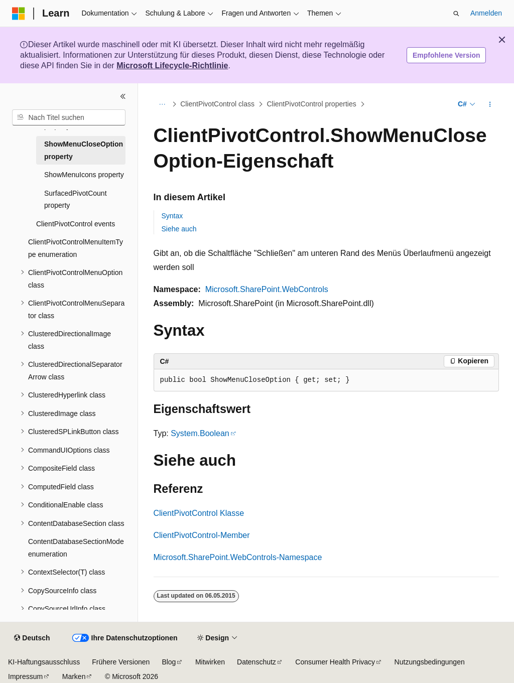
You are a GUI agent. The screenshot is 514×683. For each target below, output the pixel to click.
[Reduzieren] (123, 96)
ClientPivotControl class (217, 104)
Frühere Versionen (121, 662)
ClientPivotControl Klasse (199, 513)
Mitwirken (210, 662)
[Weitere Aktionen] (489, 104)
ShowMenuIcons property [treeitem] (84, 175)
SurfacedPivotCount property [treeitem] (75, 199)
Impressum (25, 676)
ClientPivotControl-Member (202, 535)
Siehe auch (179, 229)
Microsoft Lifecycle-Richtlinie (172, 65)
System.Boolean (200, 433)
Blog (169, 662)
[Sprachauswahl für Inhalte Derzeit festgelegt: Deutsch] (32, 638)
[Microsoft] (18, 13)
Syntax (172, 216)
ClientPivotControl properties (311, 104)
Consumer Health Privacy (335, 662)
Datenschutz (256, 662)
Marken (74, 676)
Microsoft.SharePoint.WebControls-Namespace (238, 557)
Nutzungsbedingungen (430, 662)
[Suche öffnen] (456, 14)
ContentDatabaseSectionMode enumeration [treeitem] (76, 547)
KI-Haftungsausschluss (44, 662)
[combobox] (68, 117)
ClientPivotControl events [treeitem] (75, 224)
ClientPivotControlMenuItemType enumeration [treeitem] (75, 248)
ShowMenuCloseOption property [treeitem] (83, 150)
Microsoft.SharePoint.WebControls (266, 289)
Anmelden (486, 13)
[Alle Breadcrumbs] (162, 104)
